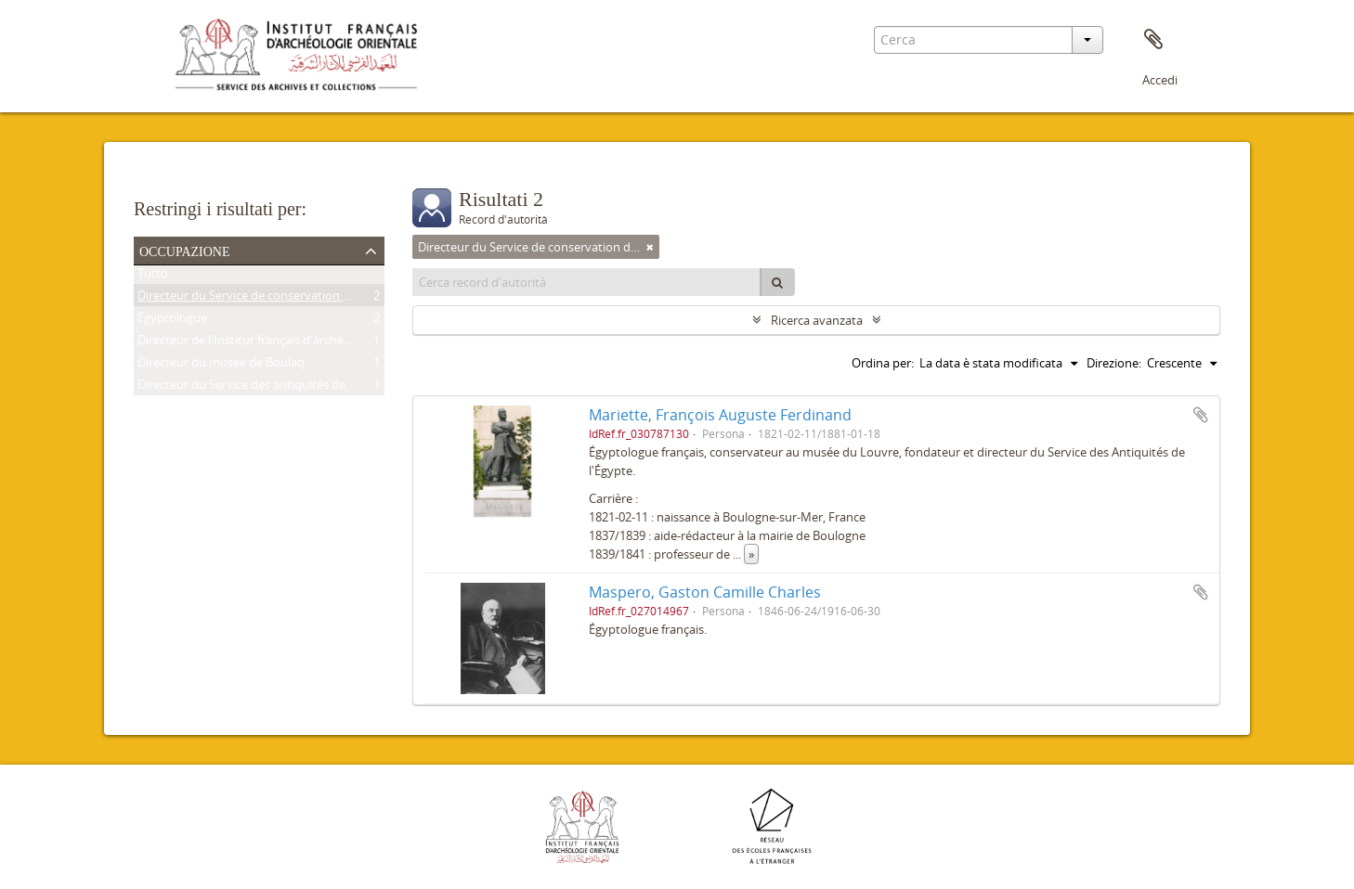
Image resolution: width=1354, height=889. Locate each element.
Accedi (1160, 79)
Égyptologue (172, 321)
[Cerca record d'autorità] (587, 282)
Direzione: (1114, 362)
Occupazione (184, 249)
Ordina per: (883, 362)
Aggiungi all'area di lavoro (1200, 415)
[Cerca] (777, 282)
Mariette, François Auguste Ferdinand (720, 415)
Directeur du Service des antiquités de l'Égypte (264, 388)
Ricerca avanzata (817, 320)
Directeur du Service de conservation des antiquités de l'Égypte (310, 298)
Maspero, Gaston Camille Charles (705, 592)
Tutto (152, 276)
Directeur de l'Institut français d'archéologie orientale (283, 343)
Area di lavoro (1153, 40)
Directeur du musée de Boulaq (221, 365)
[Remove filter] (650, 247)
